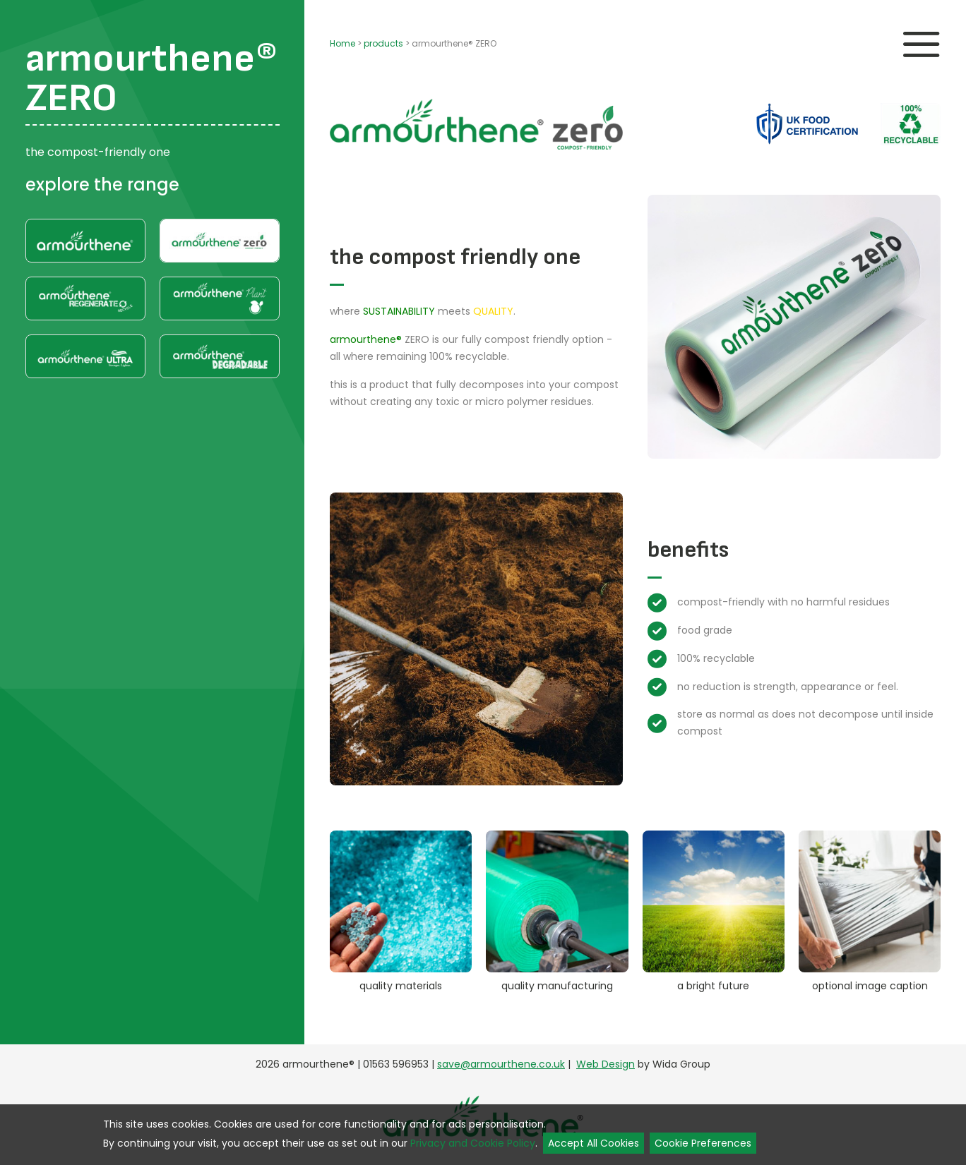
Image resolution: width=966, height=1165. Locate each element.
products (383, 43)
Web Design (605, 1064)
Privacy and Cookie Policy (472, 1143)
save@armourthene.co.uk (501, 1064)
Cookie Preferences (703, 1143)
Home (342, 43)
